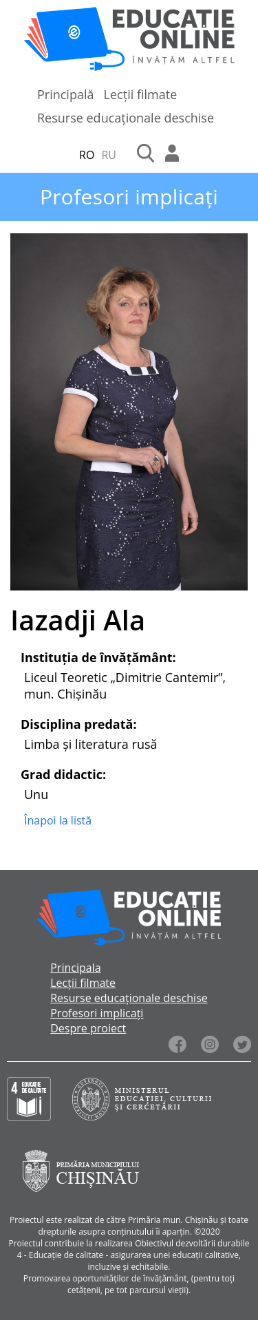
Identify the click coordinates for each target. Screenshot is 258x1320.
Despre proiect (88, 1028)
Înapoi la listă (58, 820)
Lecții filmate (141, 94)
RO (86, 154)
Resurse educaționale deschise (125, 117)
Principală (65, 94)
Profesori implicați (96, 1013)
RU (108, 154)
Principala (75, 967)
